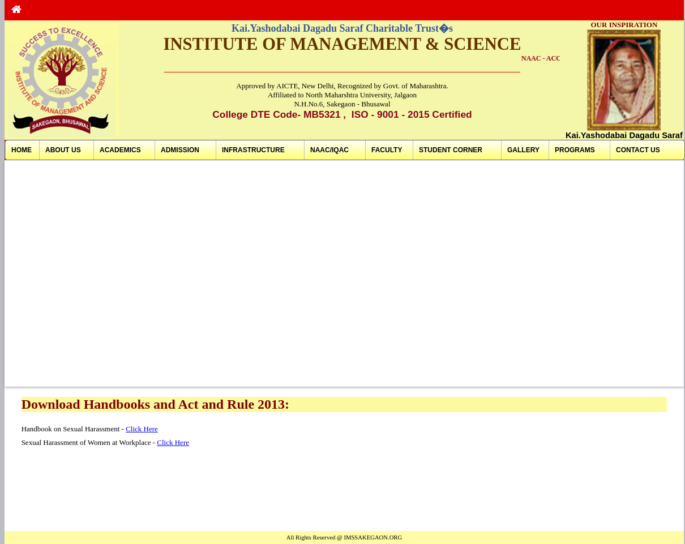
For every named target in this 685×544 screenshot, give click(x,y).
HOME (21, 150)
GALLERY (523, 150)
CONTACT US (638, 150)
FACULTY (386, 150)
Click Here (142, 429)
